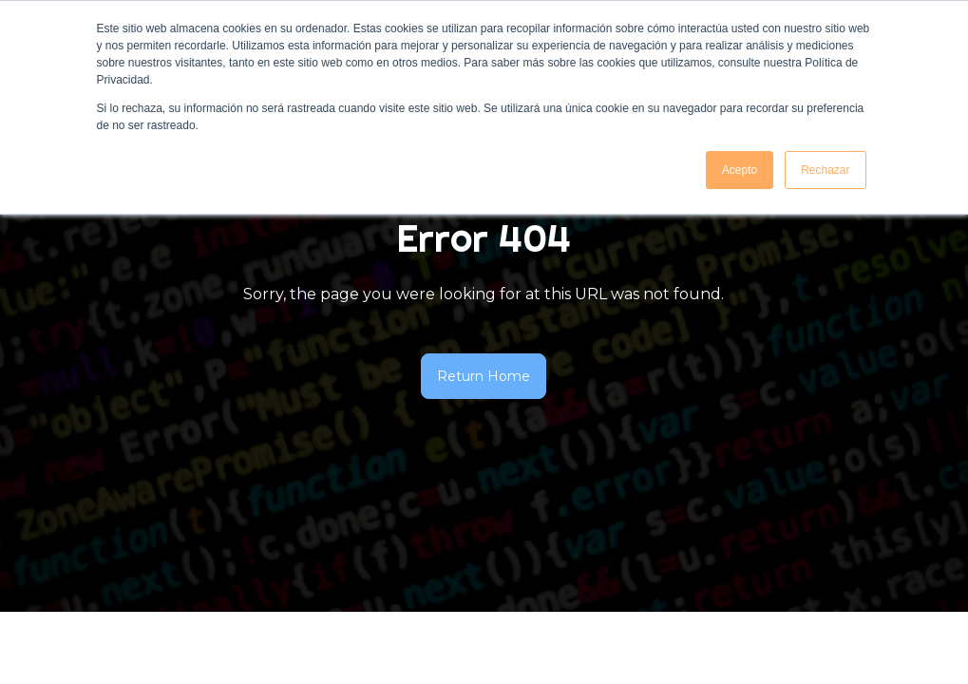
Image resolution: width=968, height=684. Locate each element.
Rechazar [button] (825, 170)
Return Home (483, 376)
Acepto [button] (739, 170)
